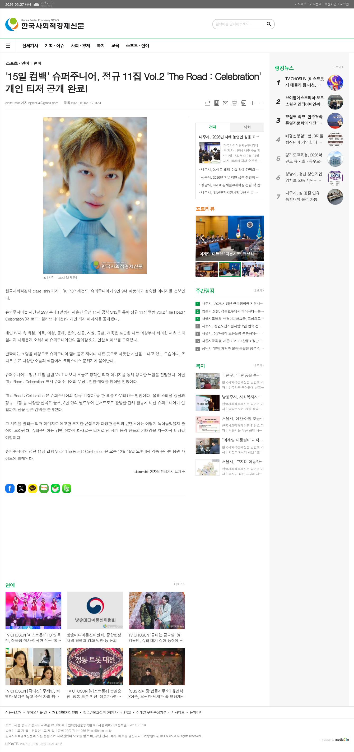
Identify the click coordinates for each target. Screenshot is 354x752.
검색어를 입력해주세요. (233, 24)
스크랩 (243, 103)
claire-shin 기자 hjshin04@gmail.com (31, 102)
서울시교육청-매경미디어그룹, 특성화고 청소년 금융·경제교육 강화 (233, 318)
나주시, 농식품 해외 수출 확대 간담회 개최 (231, 169)
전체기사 (30, 46)
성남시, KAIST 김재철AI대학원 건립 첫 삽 (230, 184)
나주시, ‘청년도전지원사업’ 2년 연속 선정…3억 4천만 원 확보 (231, 192)
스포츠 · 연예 (137, 46)
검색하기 (269, 24)
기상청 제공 (46, 6)
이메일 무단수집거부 (151, 712)
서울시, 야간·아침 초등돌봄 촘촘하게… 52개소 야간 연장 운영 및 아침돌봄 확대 (233, 333)
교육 (115, 46)
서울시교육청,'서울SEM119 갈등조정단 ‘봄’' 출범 (233, 340)
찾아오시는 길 (37, 712)
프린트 (234, 103)
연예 (37, 63)
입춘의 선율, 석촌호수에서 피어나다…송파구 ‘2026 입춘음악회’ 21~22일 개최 (233, 311)
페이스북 (10, 488)
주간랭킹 (204, 290)
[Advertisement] (95, 544)
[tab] (212, 127)
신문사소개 (13, 712)
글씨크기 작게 (261, 103)
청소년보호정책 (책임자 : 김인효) (107, 712)
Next (257, 238)
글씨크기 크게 (252, 103)
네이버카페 (55, 488)
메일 (225, 103)
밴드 (66, 488)
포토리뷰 (204, 208)
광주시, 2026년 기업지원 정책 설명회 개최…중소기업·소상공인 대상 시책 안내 (231, 177)
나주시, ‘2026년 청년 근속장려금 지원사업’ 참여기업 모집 (233, 303)
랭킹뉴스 (284, 67)
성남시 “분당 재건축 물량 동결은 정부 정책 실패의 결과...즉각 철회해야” (233, 348)
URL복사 (207, 103)
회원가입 (331, 4)
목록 (216, 103)
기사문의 (316, 4)
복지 (101, 46)
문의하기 (196, 712)
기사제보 (300, 4)
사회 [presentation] (247, 127)
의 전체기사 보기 (157, 471)
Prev (202, 238)
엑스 (21, 488)
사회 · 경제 (80, 46)
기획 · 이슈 (54, 46)
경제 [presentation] (212, 127)
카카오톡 (32, 488)
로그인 (344, 4)
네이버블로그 (44, 488)
